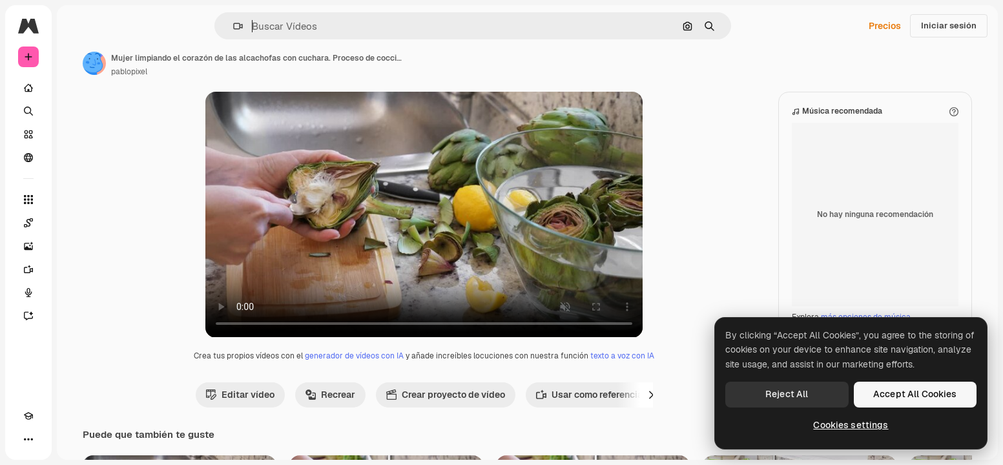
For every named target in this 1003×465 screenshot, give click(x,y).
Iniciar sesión (949, 25)
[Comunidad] (77, 157)
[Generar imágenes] (77, 246)
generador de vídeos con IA (403, 369)
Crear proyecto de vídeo (494, 407)
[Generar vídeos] (77, 269)
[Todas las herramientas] (77, 199)
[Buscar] (77, 111)
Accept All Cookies (915, 394)
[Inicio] (77, 88)
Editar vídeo (289, 407)
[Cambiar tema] (51, 439)
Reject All (786, 394)
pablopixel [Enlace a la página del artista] (227, 72)
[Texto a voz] (77, 292)
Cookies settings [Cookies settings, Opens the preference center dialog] (850, 425)
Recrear (379, 407)
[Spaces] (77, 222)
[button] (282, 26)
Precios (885, 26)
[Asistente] (77, 315)
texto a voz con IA (671, 369)
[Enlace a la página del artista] (192, 63)
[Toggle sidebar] (126, 26)
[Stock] (77, 134)
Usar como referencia (638, 407)
